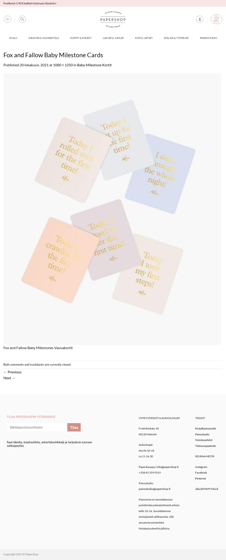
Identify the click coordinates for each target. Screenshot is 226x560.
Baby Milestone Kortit (94, 65)
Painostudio (208, 37)
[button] (7, 19)
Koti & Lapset (144, 37)
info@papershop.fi (167, 467)
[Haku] (22, 19)
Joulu (13, 37)
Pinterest (200, 478)
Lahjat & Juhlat (113, 37)
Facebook (201, 472)
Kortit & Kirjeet (81, 37)
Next (9, 378)
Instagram (201, 467)
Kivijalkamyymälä (205, 428)
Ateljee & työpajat (176, 37)
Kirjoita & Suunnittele (44, 37)
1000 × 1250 (63, 65)
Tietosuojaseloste (205, 446)
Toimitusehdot (203, 440)
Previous (12, 372)
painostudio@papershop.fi (154, 489)
